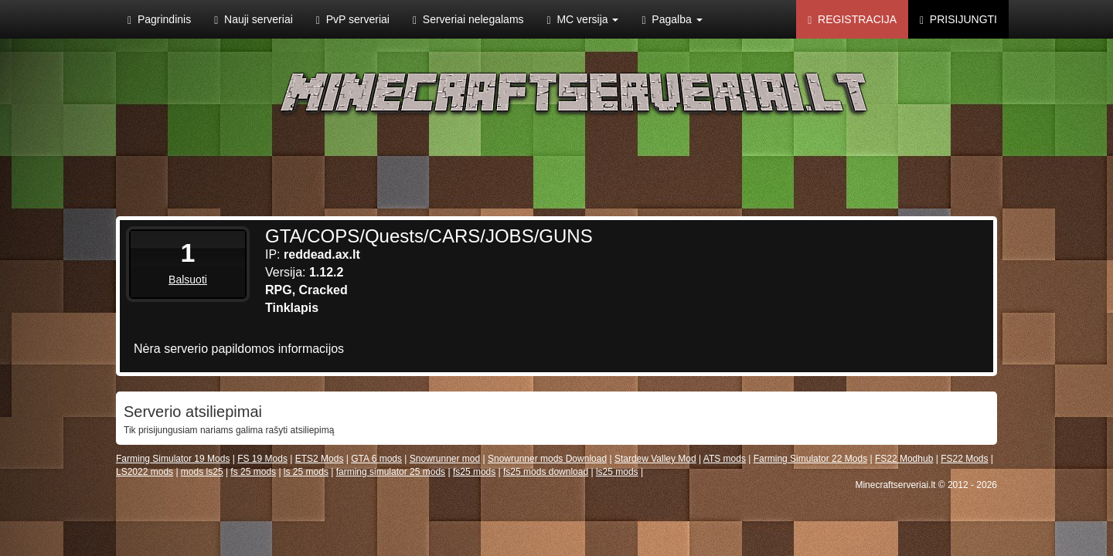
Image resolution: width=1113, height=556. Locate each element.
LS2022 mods (144, 471)
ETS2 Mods (319, 458)
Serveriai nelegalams (468, 19)
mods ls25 (202, 471)
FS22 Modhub (904, 458)
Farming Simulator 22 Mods (810, 458)
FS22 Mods (964, 458)
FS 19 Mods (262, 458)
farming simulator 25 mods (390, 471)
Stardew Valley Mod (655, 458)
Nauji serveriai (253, 19)
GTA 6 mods (376, 458)
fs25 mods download (545, 471)
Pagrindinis (159, 19)
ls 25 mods (306, 471)
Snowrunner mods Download (547, 458)
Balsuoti (187, 279)
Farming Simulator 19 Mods (173, 458)
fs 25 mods (253, 471)
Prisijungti (958, 19)
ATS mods (724, 458)
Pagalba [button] (672, 19)
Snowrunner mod (445, 458)
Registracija (852, 19)
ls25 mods (617, 471)
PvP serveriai (353, 19)
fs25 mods (474, 471)
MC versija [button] (583, 19)
